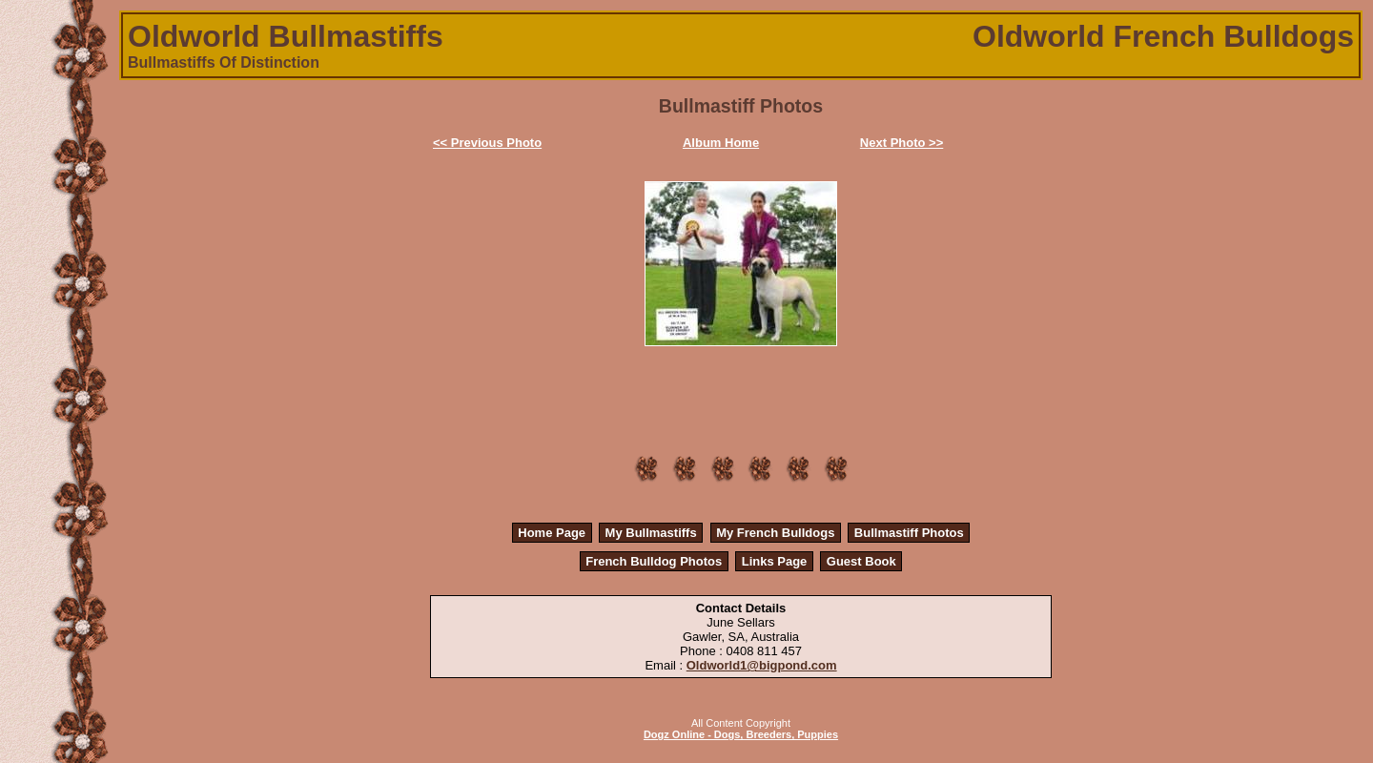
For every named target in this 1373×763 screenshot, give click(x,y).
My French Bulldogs (775, 533)
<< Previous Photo (487, 142)
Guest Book (861, 561)
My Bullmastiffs (651, 533)
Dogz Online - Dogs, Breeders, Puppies (741, 734)
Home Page (551, 533)
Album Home (721, 142)
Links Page (775, 561)
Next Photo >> (901, 142)
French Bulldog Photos (653, 561)
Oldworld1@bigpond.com (761, 665)
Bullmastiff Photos (909, 533)
